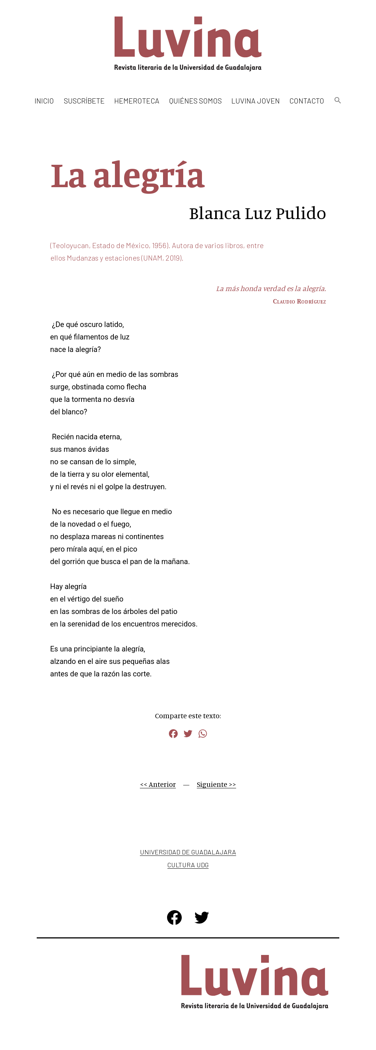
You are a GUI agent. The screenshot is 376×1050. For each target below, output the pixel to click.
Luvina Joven (255, 100)
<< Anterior (158, 784)
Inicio (44, 100)
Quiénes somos (195, 100)
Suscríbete (84, 100)
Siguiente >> (216, 784)
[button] (337, 101)
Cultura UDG (188, 865)
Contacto (306, 100)
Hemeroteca (136, 100)
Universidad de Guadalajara (188, 852)
